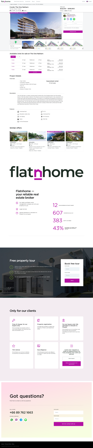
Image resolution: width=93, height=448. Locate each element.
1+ (16, 56)
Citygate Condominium (76, 146)
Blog (13, 444)
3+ (19, 56)
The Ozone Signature (20, 146)
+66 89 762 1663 (21, 412)
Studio (13, 63)
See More (35, 72)
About (33, 1)
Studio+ (13, 56)
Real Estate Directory (19, 1)
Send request (72, 358)
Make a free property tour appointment (71, 364)
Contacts (38, 1)
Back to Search (14, 4)
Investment (27, 1)
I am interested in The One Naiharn (73, 28)
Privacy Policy (8, 444)
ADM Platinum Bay (56, 146)
